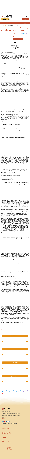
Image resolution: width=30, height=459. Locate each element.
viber (24, 391)
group (11, 391)
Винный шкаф (8, 441)
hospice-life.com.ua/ (9, 444)
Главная (3, 25)
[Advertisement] (15, 7)
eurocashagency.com (9, 440)
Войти (25, 19)
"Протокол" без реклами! (5, 428)
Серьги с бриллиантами (3, 441)
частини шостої (3, 118)
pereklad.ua (8, 443)
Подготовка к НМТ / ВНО (10, 442)
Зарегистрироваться (5, 19)
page (3, 391)
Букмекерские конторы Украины (9, 449)
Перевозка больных (9, 445)
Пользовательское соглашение (6, 432)
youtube (4, 393)
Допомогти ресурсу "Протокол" (6, 433)
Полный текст (3, 418)
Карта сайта (3, 429)
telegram (17, 391)
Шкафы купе (8, 448)
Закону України (22, 204)
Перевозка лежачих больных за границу (9, 447)
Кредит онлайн (4, 434)
